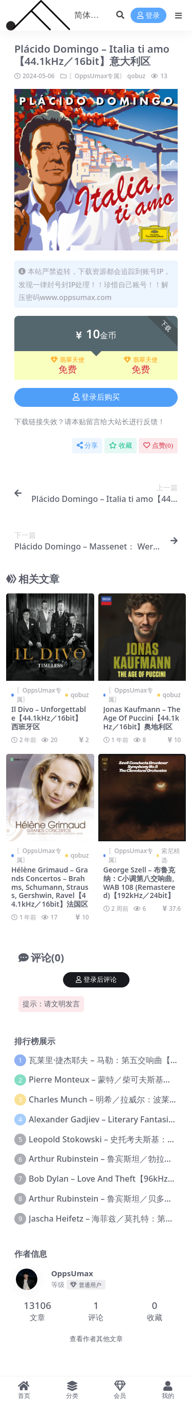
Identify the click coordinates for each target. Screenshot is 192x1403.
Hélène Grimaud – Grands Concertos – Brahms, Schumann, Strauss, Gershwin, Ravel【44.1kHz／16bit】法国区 (50, 887)
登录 (148, 15)
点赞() (158, 445)
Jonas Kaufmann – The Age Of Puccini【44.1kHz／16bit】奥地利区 (142, 717)
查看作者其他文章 (96, 1339)
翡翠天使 (67, 359)
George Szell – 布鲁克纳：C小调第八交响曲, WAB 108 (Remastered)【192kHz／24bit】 (139, 882)
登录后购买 (96, 397)
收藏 (120, 445)
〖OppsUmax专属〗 (97, 76)
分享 (87, 445)
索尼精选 (170, 855)
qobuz (136, 76)
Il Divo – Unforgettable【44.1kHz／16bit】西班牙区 (48, 717)
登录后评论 (96, 979)
